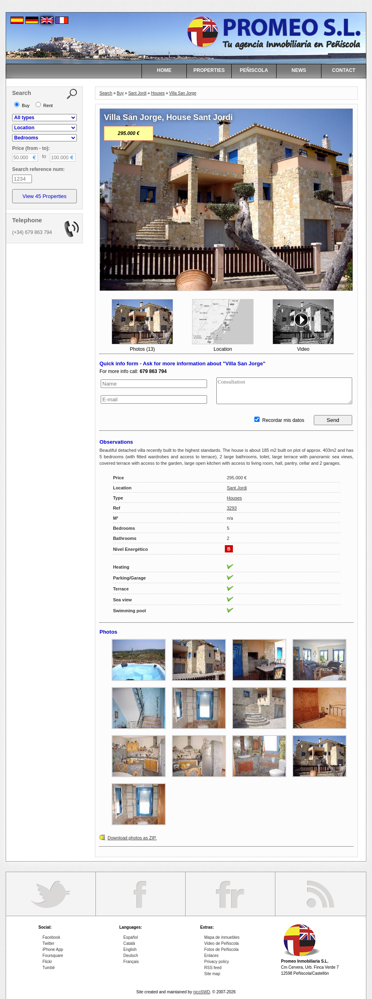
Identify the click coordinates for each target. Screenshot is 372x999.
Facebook (51, 937)
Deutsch (130, 955)
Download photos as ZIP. (132, 837)
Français (131, 961)
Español (130, 937)
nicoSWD (201, 992)
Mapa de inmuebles (221, 937)
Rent (44, 105)
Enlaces (211, 955)
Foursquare (52, 955)
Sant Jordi (137, 93)
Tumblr (48, 967)
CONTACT (343, 70)
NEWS (299, 70)
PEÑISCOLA (254, 70)
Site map (212, 974)
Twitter (48, 943)
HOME (164, 70)
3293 (232, 508)
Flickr (47, 961)
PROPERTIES (208, 70)
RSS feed (213, 967)
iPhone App (52, 949)
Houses (158, 93)
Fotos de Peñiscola (221, 949)
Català (129, 943)
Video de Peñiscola (221, 943)
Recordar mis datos (279, 420)
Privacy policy (216, 961)
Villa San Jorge (182, 93)
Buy (120, 93)
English (130, 949)
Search (105, 93)
